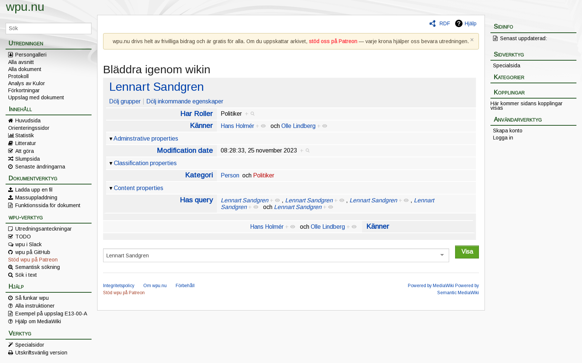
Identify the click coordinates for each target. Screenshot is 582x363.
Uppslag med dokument (36, 97)
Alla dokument (24, 69)
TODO (23, 236)
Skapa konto (507, 130)
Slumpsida (27, 158)
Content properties (138, 188)
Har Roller (196, 114)
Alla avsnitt (21, 62)
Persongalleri (31, 54)
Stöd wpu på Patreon (33, 259)
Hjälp (470, 23)
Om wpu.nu (155, 285)
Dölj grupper (125, 101)
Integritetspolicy (118, 285)
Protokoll (18, 76)
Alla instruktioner (35, 305)
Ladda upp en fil (33, 189)
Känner (201, 125)
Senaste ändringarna (40, 166)
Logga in (503, 137)
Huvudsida (28, 120)
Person (230, 175)
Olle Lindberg (298, 126)
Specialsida (506, 65)
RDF (444, 23)
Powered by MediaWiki (431, 285)
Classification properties (145, 163)
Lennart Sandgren (156, 86)
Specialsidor (29, 344)
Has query (196, 200)
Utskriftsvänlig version (41, 352)
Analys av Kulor (26, 83)
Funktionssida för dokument (47, 205)
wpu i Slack (28, 244)
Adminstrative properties (145, 138)
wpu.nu (25, 6)
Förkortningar (24, 90)
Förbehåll (185, 285)
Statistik (24, 135)
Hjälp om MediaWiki (38, 321)
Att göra (24, 151)
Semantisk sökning (37, 267)
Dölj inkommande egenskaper (184, 101)
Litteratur (25, 143)
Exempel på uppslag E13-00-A (51, 313)
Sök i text (26, 274)
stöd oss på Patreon (333, 41)
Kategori (199, 175)
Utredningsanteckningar (43, 228)
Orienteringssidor (28, 128)
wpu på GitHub (32, 252)
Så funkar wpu (32, 298)
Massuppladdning (36, 197)
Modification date (185, 150)
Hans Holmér (237, 126)
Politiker (263, 175)
